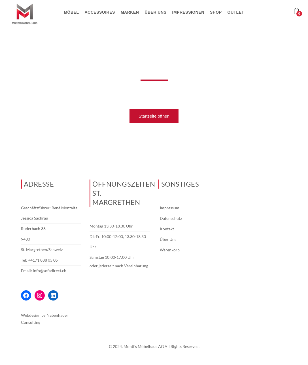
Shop (216, 12)
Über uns (155, 12)
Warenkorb (170, 249)
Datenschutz (171, 218)
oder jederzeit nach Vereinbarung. (119, 265)
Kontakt (167, 228)
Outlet (236, 12)
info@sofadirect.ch (49, 270)
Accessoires (100, 12)
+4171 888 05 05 (43, 260)
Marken (130, 12)
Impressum (169, 207)
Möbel (71, 12)
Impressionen (188, 12)
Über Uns (168, 239)
